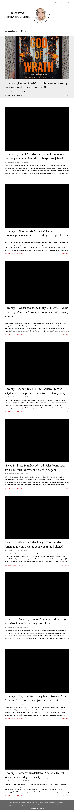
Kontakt (23, 31)
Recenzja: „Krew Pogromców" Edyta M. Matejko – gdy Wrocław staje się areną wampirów (35, 621)
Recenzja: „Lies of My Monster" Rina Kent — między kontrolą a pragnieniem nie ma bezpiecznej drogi (37, 156)
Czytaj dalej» (65, 95)
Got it (42, 808)
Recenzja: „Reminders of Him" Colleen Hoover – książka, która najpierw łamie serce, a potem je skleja (35, 391)
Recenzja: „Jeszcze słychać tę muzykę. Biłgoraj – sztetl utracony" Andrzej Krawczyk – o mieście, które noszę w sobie (37, 312)
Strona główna (10, 31)
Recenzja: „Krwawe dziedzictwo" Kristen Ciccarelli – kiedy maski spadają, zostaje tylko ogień (36, 775)
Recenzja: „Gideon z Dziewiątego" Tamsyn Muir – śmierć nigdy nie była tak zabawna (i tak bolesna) (35, 544)
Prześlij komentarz (17, 95)
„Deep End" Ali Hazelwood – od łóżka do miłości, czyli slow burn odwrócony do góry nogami (35, 467)
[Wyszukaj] (59, 2)
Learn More (35, 808)
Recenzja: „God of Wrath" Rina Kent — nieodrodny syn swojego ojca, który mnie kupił (36, 85)
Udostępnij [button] (8, 95)
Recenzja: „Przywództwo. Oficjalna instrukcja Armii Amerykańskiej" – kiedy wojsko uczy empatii (36, 698)
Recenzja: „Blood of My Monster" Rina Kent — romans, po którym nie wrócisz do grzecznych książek (36, 233)
